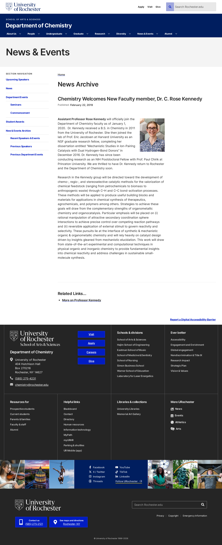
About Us (11, 33)
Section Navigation (19, 74)
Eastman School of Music (131, 350)
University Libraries (128, 408)
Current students (20, 414)
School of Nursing (127, 360)
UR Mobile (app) (73, 450)
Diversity (121, 33)
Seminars (15, 104)
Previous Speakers (21, 146)
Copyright (173, 515)
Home (61, 74)
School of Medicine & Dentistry (134, 355)
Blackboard (70, 408)
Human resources (74, 424)
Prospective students (22, 408)
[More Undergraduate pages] (66, 33)
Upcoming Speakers (17, 79)
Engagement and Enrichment (187, 344)
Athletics (178, 422)
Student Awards (15, 121)
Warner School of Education (133, 370)
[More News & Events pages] (157, 33)
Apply (141, 6)
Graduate (79, 33)
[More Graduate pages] (87, 33)
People (31, 33)
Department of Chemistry (39, 25)
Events (177, 415)
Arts (176, 429)
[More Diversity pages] (130, 33)
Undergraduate (54, 33)
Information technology (77, 429)
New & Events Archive (18, 130)
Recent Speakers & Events (25, 138)
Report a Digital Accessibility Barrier (193, 319)
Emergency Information (195, 515)
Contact (68, 414)
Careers (91, 352)
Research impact (180, 360)
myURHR (69, 440)
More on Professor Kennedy (81, 300)
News (9, 88)
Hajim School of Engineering (133, 344)
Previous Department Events (26, 154)
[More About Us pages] (20, 33)
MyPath (68, 434)
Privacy (160, 515)
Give (158, 6)
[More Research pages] (109, 33)
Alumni (168, 33)
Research (100, 33)
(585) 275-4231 (25, 378)
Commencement (20, 112)
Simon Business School (130, 365)
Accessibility (178, 339)
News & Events (145, 33)
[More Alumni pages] (176, 33)
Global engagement (182, 350)
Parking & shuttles (74, 445)
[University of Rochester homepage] (23, 7)
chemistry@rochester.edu (31, 385)
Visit (149, 6)
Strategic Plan (178, 365)
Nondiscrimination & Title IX (186, 355)
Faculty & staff (18, 424)
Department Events (17, 97)
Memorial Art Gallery (128, 414)
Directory (69, 419)
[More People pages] (39, 33)
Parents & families (20, 419)
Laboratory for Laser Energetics (135, 376)
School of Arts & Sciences (23, 19)
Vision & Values (179, 370)
